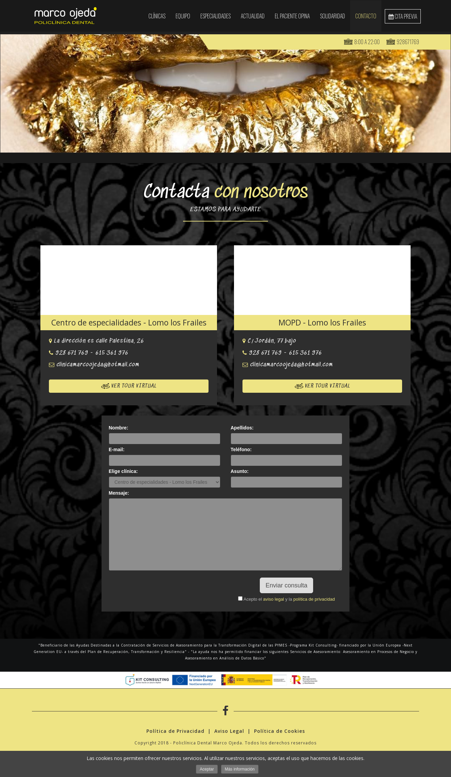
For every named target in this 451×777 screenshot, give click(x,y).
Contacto (365, 16)
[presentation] (164, 591)
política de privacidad (314, 599)
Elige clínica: (123, 471)
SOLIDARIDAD (332, 16)
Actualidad (253, 16)
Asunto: (240, 471)
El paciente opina (292, 16)
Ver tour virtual (129, 386)
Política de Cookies (279, 732)
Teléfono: (241, 449)
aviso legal (273, 599)
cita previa (403, 16)
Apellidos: (242, 427)
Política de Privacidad (175, 732)
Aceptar (207, 769)
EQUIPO (183, 16)
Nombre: (118, 427)
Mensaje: (119, 493)
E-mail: (117, 449)
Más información (240, 769)
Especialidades (215, 16)
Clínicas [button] (156, 16)
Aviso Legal (229, 732)
